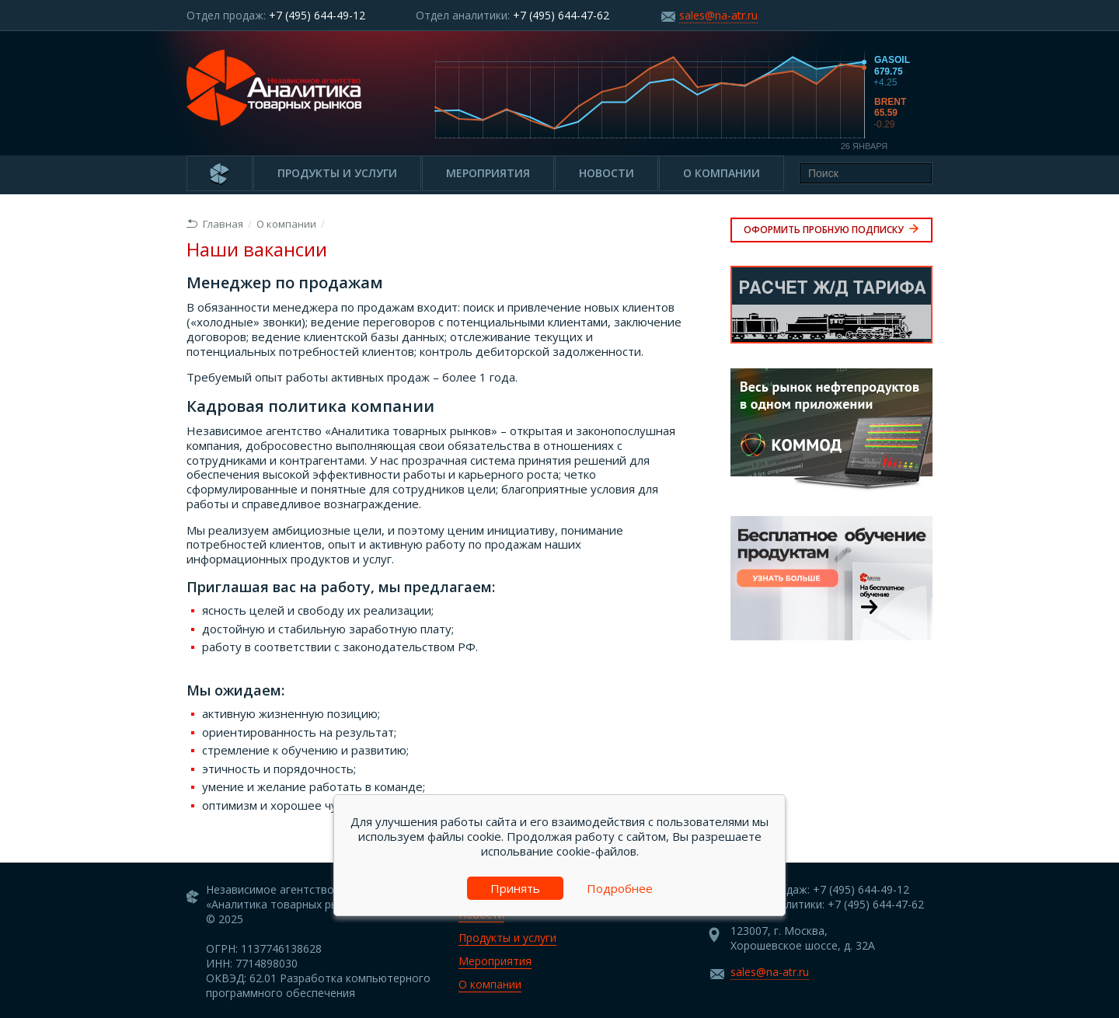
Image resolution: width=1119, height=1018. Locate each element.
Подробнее (620, 888)
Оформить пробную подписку (831, 229)
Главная (214, 224)
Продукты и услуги (337, 173)
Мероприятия (488, 173)
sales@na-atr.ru (718, 15)
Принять (515, 888)
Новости (606, 173)
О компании (721, 173)
